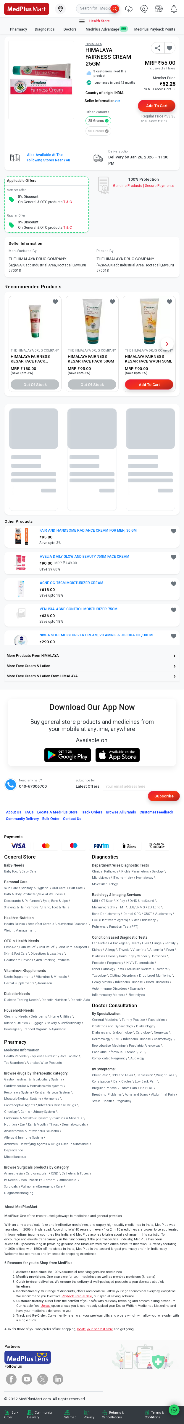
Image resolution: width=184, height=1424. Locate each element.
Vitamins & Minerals (66, 1118)
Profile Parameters (135, 871)
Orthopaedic (67, 1180)
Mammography (103, 907)
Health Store (94, 21)
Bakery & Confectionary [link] (64, 1023)
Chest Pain (100, 1075)
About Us (13, 812)
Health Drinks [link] (14, 924)
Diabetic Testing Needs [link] (21, 1000)
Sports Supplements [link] (18, 977)
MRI (95, 901)
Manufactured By (23, 251)
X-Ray (121, 901)
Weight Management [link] (19, 930)
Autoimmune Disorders (109, 989)
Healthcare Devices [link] (18, 960)
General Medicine (105, 1020)
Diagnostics (45, 29)
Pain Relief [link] (27, 947)
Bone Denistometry (106, 914)
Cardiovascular (37, 1173)
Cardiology (143, 1032)
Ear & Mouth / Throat (43, 1124)
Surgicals (11, 1186)
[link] (26, 8)
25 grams (96, 121)
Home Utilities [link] (60, 1016)
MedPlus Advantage (106, 29)
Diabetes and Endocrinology (112, 1032)
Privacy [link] (89, 1417)
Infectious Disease (129, 982)
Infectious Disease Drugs (57, 1105)
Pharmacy (18, 29)
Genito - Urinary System (37, 1112)
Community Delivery (22, 819)
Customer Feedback (156, 812)
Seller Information (102, 101)
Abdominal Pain (163, 1094)
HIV (129, 963)
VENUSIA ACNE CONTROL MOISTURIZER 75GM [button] (78, 609)
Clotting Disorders (123, 976)
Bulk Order (50, 819)
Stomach (136, 989)
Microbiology (101, 878)
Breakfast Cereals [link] (41, 924)
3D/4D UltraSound (141, 901)
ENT (117, 1039)
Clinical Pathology (105, 871)
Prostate (98, 963)
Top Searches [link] (14, 1063)
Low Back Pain (145, 1081)
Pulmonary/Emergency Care (42, 1186)
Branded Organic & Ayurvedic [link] (44, 1029)
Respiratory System (18, 1092)
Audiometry (163, 914)
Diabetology (144, 1026)
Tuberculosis (144, 963)
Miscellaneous (15, 1157)
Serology (158, 871)
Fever (170, 950)
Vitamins (139, 950)
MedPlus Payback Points (154, 29)
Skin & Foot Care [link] (16, 954)
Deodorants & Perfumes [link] (22, 901)
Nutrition (10, 1124)
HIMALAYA (93, 44)
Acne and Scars (136, 1094)
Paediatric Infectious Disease (113, 1052)
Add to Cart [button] (156, 105)
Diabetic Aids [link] (80, 1000)
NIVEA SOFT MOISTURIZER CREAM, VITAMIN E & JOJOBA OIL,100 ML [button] (97, 635)
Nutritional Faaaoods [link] (72, 924)
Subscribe (164, 796)
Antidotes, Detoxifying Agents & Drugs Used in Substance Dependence (46, 1147)
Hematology (144, 878)
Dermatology (101, 1039)
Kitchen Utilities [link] (16, 1023)
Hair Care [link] (76, 888)
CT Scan (107, 901)
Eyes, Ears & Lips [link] (55, 901)
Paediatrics (156, 1020)
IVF (141, 1052)
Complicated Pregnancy (109, 1058)
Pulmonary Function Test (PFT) (115, 927)
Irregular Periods (104, 1088)
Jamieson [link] (44, 983)
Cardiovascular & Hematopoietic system (33, 1086)
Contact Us (72, 819)
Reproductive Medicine (109, 1046)
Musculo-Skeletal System (22, 1099)
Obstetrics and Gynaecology (112, 1026)
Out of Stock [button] (35, 384)
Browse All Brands (121, 812)
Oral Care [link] (59, 888)
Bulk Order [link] (11, 1415)
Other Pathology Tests (108, 969)
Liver (145, 943)
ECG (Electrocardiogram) (110, 920)
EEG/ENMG (136, 907)
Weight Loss (165, 1075)
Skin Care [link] (11, 888)
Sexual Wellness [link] (50, 894)
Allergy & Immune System (23, 1137)
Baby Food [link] (11, 871)
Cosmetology (163, 1039)
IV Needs (10, 1180)
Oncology (10, 1112)
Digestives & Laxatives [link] (46, 954)
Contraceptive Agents (19, 1105)
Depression (144, 1075)
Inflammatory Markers (108, 995)
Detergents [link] (39, 1016)
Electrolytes (136, 995)
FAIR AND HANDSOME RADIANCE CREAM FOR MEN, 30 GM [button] (88, 530)
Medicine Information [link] (21, 1050)
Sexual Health (102, 1101)
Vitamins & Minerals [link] (51, 977)
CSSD (54, 1173)
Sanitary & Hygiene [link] (35, 888)
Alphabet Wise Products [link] (44, 1063)
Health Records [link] (15, 1056)
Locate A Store (57, 812)
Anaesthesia (13, 1173)
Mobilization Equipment (37, 1180)
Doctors (71, 29)
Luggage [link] (37, 1023)
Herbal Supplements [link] (19, 983)
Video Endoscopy (143, 920)
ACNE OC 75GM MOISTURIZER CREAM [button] (71, 583)
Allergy (110, 950)
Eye (22, 1124)
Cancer (142, 956)
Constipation (101, 1081)
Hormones (51, 1099)
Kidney (97, 950)
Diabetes (98, 956)
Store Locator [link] (69, 1056)
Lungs (157, 943)
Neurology (161, 1032)
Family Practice (133, 1020)
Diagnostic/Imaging (18, 1193)
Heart (135, 943)
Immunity (126, 956)
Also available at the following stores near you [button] (48, 157)
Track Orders (92, 812)
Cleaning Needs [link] (16, 1016)
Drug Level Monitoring (155, 976)
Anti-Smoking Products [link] (53, 960)
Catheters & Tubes (75, 1173)
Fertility (170, 943)
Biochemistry (123, 878)
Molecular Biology (105, 884)
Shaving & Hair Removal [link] (21, 907)
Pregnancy (115, 963)
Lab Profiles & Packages (109, 943)
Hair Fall (146, 1088)
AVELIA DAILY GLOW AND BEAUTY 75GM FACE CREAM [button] (84, 556)
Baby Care (29, 871)
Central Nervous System (52, 1092)
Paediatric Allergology (144, 1046)
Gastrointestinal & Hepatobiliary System (33, 1079)
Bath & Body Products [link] (19, 894)
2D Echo (154, 907)
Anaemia (156, 950)
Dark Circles (122, 1081)
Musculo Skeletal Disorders (147, 969)
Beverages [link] (12, 1029)
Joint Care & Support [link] (72, 947)
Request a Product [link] (43, 1056)
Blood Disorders (157, 982)
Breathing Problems (107, 1094)
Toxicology (99, 976)
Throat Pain (128, 1088)
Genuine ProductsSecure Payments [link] (143, 186)
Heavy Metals (102, 982)
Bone (112, 956)
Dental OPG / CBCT (137, 914)
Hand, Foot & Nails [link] (55, 907)
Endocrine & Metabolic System (26, 1118)
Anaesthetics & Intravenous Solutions (31, 1131)
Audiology (137, 1058)
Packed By (105, 251)
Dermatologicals (74, 1124)
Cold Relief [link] (46, 947)
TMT (121, 907)
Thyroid (124, 950)
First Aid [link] (10, 947)
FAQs (29, 812)
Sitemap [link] (70, 1417)
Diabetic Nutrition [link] (54, 1000)
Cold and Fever (122, 1075)
